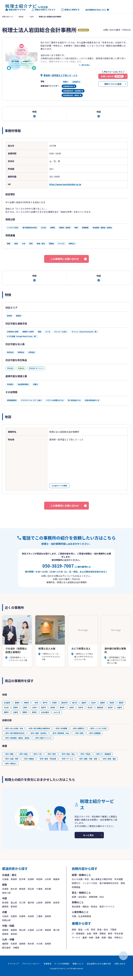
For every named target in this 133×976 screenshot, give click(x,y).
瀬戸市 (45, 702)
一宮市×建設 (8, 754)
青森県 (14, 879)
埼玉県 (31, 888)
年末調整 (118, 879)
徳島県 (48, 929)
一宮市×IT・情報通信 (103, 754)
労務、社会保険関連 (81, 916)
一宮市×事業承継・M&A (60, 733)
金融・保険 (92, 933)
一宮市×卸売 (51, 754)
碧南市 (84, 702)
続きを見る (86, 65)
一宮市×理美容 (28, 759)
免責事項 (47, 963)
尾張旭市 (100, 707)
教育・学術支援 (115, 933)
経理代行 (76, 883)
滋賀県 (48, 916)
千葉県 (39, 888)
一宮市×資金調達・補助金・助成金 (16, 738)
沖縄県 (16, 947)
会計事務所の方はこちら (95, 10)
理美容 (102, 933)
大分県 (39, 943)
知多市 (80, 707)
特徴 (34, 111)
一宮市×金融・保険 (11, 759)
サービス (76, 937)
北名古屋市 (45, 712)
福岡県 (5, 943)
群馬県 (22, 888)
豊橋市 (17, 702)
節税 (123, 883)
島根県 (14, 929)
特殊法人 (118, 937)
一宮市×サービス (67, 759)
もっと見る (88, 835)
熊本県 (31, 943)
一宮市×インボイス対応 (98, 728)
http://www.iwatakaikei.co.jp (65, 184)
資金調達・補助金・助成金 (84, 906)
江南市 (24, 707)
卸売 (93, 929)
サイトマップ (13, 963)
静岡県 (5, 906)
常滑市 (15, 707)
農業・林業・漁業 (90, 937)
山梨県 (39, 902)
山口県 (39, 929)
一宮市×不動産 (84, 754)
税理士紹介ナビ (7, 16)
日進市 (15, 712)
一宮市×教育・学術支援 (47, 759)
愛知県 (21, 16)
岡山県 (22, 929)
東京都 (48, 888)
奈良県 (31, 916)
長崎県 (22, 943)
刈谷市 (93, 702)
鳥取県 (5, 929)
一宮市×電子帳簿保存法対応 (14, 733)
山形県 (48, 879)
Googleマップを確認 (59, 485)
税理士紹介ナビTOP (15, 9)
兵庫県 (22, 916)
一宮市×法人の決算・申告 (13, 728)
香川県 (56, 929)
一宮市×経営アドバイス (42, 738)
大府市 (71, 707)
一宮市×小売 (37, 754)
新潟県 (5, 902)
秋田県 (39, 879)
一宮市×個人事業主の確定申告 (39, 728)
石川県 (22, 902)
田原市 (24, 712)
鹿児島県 (6, 947)
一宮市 (31, 16)
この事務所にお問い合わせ (64, 259)
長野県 (48, 902)
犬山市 (6, 707)
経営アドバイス (106, 906)
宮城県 (31, 879)
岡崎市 (26, 702)
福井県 (31, 902)
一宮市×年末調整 (60, 728)
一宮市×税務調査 (94, 733)
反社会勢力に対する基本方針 (99, 963)
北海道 (5, 879)
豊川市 (74, 702)
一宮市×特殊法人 (10, 763)
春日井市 (64, 702)
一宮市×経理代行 (78, 728)
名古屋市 (7, 702)
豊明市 (6, 712)
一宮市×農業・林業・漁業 (87, 759)
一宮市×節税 (78, 733)
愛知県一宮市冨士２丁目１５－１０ (60, 75)
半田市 (54, 702)
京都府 (14, 916)
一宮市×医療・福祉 (108, 759)
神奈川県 (6, 892)
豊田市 (102, 702)
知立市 (90, 707)
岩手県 (22, 879)
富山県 (14, 902)
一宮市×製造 (23, 754)
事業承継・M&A (96, 896)
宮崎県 (48, 943)
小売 (87, 929)
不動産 (113, 929)
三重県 (39, 916)
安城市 (111, 702)
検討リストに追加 (112, 83)
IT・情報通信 (78, 933)
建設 (74, 929)
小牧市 (34, 707)
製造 (80, 929)
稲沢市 (43, 707)
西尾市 (121, 702)
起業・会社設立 (79, 896)
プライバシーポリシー (31, 963)
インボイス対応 (89, 883)
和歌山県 (6, 920)
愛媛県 (5, 933)
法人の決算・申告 (80, 879)
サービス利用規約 (61, 963)
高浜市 (110, 707)
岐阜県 (56, 902)
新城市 (52, 707)
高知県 (14, 933)
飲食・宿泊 (102, 929)
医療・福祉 (107, 937)
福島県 (56, 879)
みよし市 (57, 712)
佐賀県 (14, 943)
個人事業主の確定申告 (101, 879)
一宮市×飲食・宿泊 (67, 754)
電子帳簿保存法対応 (109, 883)
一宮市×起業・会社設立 (38, 733)
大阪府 (5, 916)
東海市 (62, 707)
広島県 (31, 929)
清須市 (34, 712)
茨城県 (5, 888)
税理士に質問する (70, 9)
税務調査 (76, 887)
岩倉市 (119, 707)
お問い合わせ (119, 963)
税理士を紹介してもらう (43, 9)
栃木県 (14, 888)
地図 (99, 111)
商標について (78, 963)
